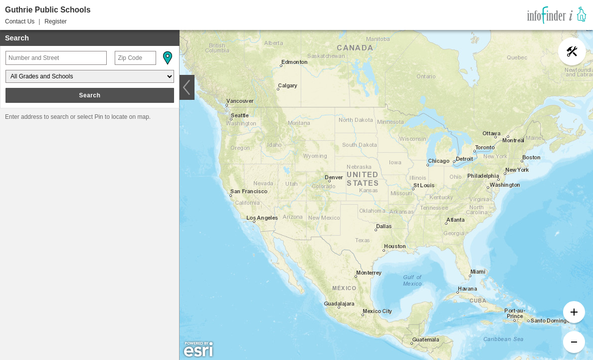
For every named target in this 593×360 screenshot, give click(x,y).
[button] (167, 58)
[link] (557, 15)
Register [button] (55, 21)
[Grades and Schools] (89, 76)
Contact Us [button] (19, 21)
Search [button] (89, 95)
